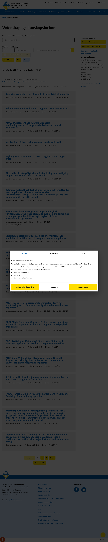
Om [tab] (83, 253)
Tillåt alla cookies (82, 287)
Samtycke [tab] (24, 253)
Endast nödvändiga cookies (25, 287)
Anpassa (54, 287)
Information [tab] (54, 253)
